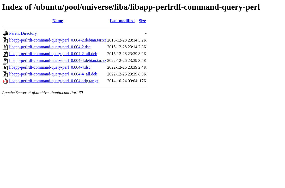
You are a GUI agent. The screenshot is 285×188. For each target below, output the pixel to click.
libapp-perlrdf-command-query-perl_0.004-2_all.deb (53, 53)
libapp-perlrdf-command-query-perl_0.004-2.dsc (49, 47)
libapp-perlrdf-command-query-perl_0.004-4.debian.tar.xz (57, 60)
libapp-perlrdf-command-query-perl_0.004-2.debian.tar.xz (57, 40)
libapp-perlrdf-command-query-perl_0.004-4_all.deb (53, 74)
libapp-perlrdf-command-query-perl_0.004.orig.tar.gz (53, 81)
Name (57, 21)
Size (142, 21)
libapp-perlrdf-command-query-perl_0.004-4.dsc (49, 67)
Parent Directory (23, 33)
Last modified (122, 21)
